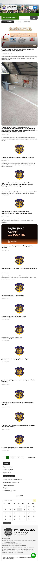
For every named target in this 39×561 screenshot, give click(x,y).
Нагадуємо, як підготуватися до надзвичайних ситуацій (17, 403)
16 (24, 513)
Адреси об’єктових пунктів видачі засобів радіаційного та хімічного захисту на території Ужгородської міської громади (17, 184)
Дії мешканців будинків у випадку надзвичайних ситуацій (18, 380)
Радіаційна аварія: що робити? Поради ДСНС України (16, 246)
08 (19, 509)
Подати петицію (7, 467)
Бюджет (5, 488)
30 (24, 519)
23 (24, 516)
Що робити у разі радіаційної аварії (13, 316)
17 (29, 513)
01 (19, 506)
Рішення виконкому (8, 485)
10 (29, 509)
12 (5, 513)
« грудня (6, 523)
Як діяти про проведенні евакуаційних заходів (17, 447)
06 (10, 509)
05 (5, 509)
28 (14, 519)
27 (10, 519)
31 (29, 519)
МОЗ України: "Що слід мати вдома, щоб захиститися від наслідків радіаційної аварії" (16, 212)
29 (19, 519)
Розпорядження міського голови (12, 479)
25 (33, 516)
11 (33, 509)
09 (24, 509)
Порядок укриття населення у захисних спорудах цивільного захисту (18, 425)
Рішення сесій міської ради (11, 482)
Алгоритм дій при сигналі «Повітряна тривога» (17, 157)
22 (19, 516)
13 (10, 513)
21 (14, 516)
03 (29, 506)
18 (33, 513)
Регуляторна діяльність (10, 490)
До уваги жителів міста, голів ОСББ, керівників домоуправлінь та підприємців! (17, 49)
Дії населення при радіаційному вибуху (15, 359)
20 (10, 516)
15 (19, 513)
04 (33, 506)
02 (24, 506)
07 (14, 509)
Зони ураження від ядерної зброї (12, 295)
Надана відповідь (8, 469)
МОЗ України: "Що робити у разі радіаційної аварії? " (19, 269)
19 (5, 516)
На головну (18, 21)
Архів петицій (7, 472)
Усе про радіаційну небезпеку (11, 338)
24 (29, 516)
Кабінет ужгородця (10, 17)
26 (5, 519)
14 (14, 513)
